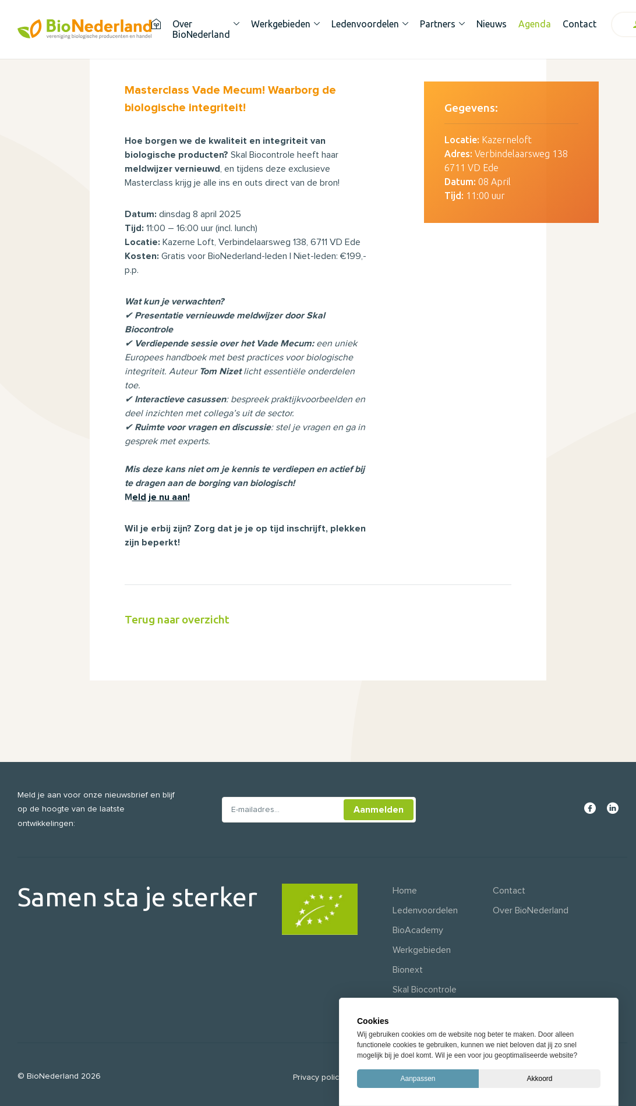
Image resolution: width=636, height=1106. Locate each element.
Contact (579, 24)
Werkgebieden (280, 24)
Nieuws (491, 24)
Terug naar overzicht (177, 619)
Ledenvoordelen (365, 24)
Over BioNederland (201, 29)
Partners (437, 24)
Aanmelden (379, 809)
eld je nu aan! (161, 497)
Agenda (534, 24)
